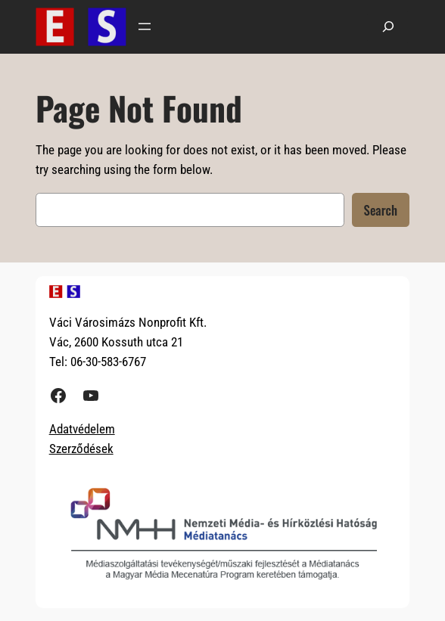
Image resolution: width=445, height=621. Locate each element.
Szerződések (81, 448)
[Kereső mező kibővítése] (388, 27)
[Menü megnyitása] (144, 26)
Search (380, 209)
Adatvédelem (82, 428)
